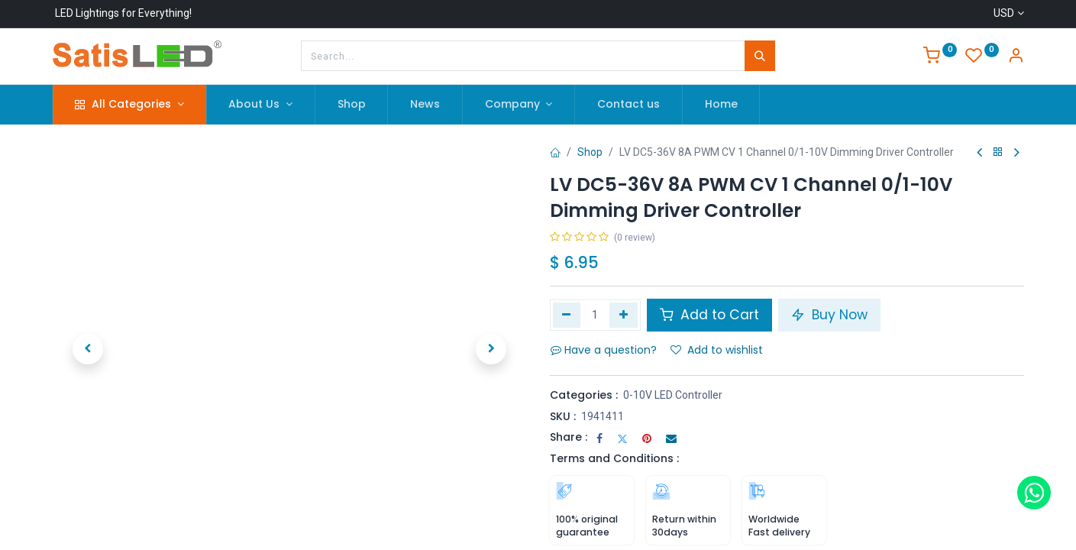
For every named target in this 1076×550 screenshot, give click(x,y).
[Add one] (623, 314)
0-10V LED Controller (672, 395)
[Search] (760, 55)
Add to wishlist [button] (716, 350)
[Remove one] (567, 314)
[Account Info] (1015, 57)
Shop (590, 152)
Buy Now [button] (829, 315)
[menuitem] (351, 105)
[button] (88, 349)
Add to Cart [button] (709, 315)
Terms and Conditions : (614, 458)
